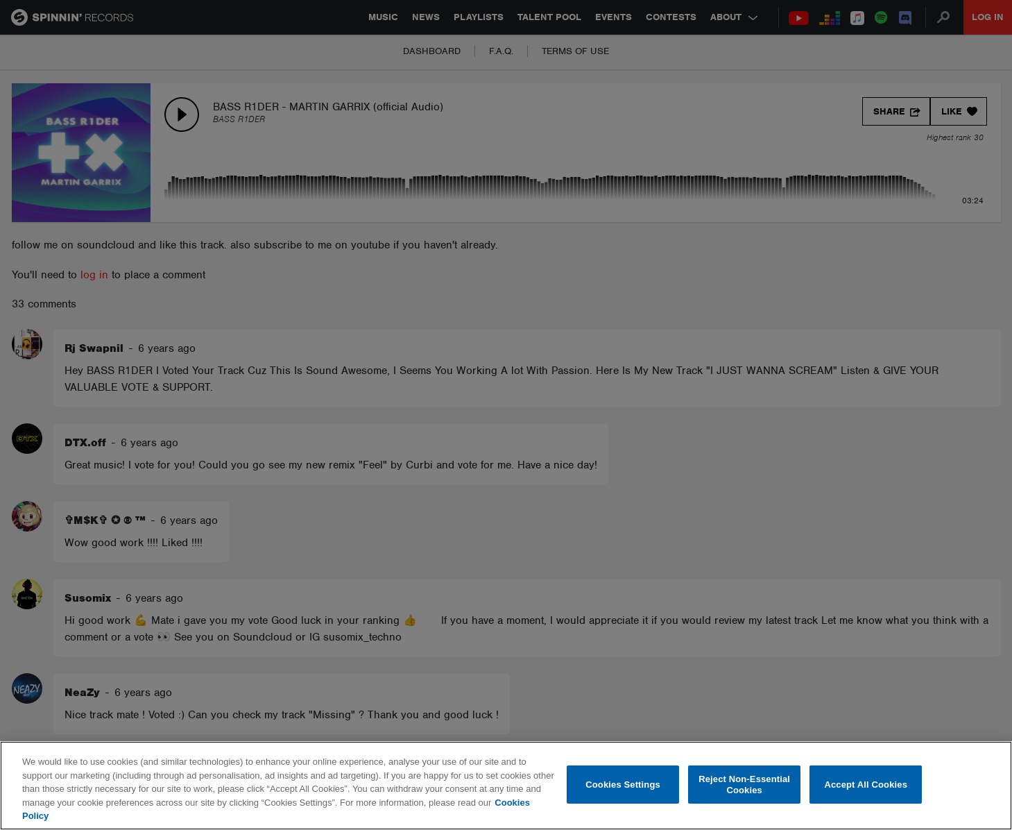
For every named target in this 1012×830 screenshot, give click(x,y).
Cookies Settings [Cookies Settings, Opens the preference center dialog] (622, 784)
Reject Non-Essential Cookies (744, 784)
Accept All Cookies (865, 784)
